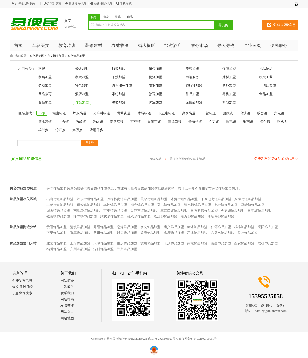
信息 (94, 17)
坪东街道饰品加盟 (90, 199)
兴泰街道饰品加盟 (247, 199)
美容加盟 (192, 68)
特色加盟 (82, 85)
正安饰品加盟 (56, 233)
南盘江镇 (116, 121)
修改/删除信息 (103, 3)
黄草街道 (124, 113)
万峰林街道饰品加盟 (122, 199)
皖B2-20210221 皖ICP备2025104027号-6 (153, 338)
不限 (41, 68)
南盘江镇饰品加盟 (86, 210)
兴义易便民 (37, 56)
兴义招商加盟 (55, 56)
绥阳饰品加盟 (268, 227)
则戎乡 (282, 121)
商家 (106, 17)
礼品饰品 (266, 68)
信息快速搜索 (22, 293)
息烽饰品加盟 (127, 227)
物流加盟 (155, 77)
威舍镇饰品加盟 (142, 205)
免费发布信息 (284, 25)
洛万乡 (77, 130)
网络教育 (45, 94)
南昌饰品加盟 (221, 243)
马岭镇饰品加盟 (253, 205)
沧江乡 (60, 130)
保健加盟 (229, 68)
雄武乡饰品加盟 (139, 216)
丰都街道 (209, 113)
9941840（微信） (273, 305)
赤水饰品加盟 (197, 227)
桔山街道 (59, 113)
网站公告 (67, 312)
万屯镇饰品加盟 (115, 210)
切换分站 (70, 26)
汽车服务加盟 (122, 85)
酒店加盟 (82, 94)
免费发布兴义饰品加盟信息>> (276, 158)
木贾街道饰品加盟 (184, 199)
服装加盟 (118, 68)
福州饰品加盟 (56, 249)
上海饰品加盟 (80, 243)
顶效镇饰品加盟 (88, 205)
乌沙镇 (245, 113)
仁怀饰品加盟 (221, 227)
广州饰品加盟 (80, 249)
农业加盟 (155, 85)
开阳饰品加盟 (103, 227)
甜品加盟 (192, 94)
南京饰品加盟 (197, 243)
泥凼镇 (98, 121)
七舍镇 (64, 121)
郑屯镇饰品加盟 (169, 205)
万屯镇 (135, 121)
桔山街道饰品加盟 (59, 199)
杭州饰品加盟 (150, 243)
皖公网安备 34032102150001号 (198, 338)
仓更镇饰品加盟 (232, 210)
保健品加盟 (194, 102)
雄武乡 (43, 130)
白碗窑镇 (154, 121)
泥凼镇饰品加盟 (58, 210)
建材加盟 (229, 77)
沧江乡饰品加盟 (165, 216)
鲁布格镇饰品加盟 (204, 210)
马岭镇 (81, 121)
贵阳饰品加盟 (56, 227)
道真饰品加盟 (80, 233)
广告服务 (67, 287)
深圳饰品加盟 (103, 249)
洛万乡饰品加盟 (192, 216)
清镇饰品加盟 (80, 227)
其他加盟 (229, 102)
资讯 (118, 17)
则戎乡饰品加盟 (112, 216)
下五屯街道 (166, 113)
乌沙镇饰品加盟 (115, 205)
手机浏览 (126, 3)
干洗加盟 (118, 77)
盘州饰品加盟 (247, 233)
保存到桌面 (53, 3)
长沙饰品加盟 (174, 243)
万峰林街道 (101, 113)
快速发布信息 (77, 3)
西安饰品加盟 (244, 243)
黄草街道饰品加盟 (154, 199)
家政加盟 (82, 77)
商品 (130, 17)
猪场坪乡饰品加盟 (220, 216)
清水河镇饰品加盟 (197, 205)
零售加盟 (229, 94)
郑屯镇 (279, 113)
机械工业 (266, 77)
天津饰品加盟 (103, 243)
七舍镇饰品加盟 (226, 205)
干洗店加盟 (267, 85)
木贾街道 (144, 113)
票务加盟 (229, 85)
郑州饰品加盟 (127, 249)
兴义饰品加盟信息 (26, 159)
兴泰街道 (188, 113)
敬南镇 (248, 121)
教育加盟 (155, 94)
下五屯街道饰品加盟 (216, 199)
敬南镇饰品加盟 (58, 216)
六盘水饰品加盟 (222, 233)
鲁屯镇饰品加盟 (259, 210)
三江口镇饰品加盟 (173, 210)
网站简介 (67, 280)
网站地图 (67, 318)
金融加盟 (45, 102)
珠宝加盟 (155, 102)
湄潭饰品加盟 (150, 233)
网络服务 (192, 77)
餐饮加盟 (82, 68)
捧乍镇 (265, 121)
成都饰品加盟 (268, 243)
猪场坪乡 (96, 130)
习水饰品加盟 (197, 233)
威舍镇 (262, 113)
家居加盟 (45, 77)
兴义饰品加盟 (76, 56)
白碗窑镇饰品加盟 (143, 210)
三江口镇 (174, 121)
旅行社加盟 (194, 85)
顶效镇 (228, 113)
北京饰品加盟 (56, 243)
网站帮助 (67, 299)
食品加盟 (266, 94)
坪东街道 (79, 113)
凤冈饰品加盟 (127, 233)
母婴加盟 (118, 102)
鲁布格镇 (195, 121)
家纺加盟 (118, 94)
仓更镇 (214, 121)
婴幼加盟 (45, 85)
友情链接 (67, 305)
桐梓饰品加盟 (244, 227)
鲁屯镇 (231, 121)
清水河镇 (45, 121)
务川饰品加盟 (103, 233)
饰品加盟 (82, 102)
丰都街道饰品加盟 (59, 205)
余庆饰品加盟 (174, 233)
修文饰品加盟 (150, 227)
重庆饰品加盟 (127, 243)
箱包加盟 (155, 68)
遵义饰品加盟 (174, 227)
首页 (18, 45)
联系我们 (67, 293)
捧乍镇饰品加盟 (85, 216)
